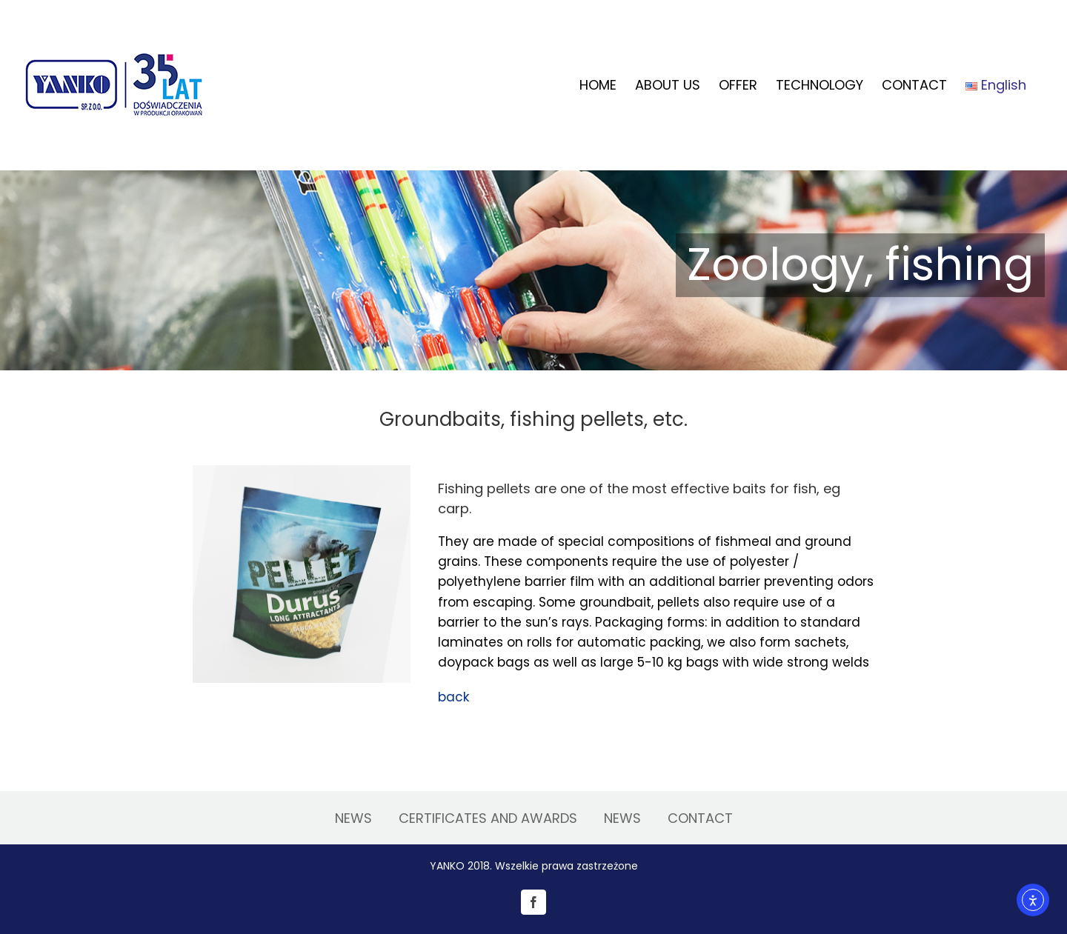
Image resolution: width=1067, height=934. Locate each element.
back (453, 697)
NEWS (353, 818)
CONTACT (700, 818)
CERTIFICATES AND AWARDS (488, 818)
